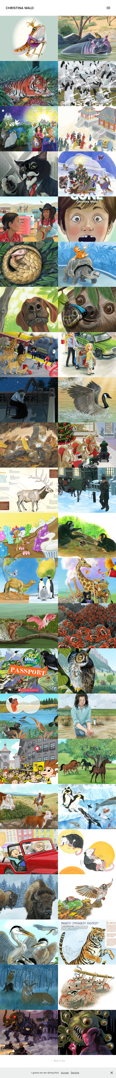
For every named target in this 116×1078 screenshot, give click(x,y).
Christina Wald (20, 7)
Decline (75, 1072)
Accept (65, 1072)
